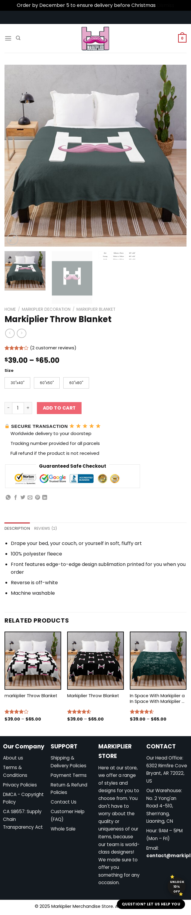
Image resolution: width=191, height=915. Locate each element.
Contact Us (63, 802)
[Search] (18, 38)
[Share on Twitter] (22, 498)
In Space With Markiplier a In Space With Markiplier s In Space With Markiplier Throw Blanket (157, 699)
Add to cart (59, 408)
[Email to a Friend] (30, 498)
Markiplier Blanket (95, 309)
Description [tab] (17, 529)
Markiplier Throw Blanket (93, 696)
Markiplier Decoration (46, 309)
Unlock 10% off (177, 887)
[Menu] (8, 38)
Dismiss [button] (165, 5)
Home (10, 309)
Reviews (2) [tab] (45, 529)
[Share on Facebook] (15, 498)
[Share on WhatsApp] (8, 498)
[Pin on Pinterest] (37, 498)
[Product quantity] (18, 409)
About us (13, 758)
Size (8, 371)
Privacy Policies (20, 785)
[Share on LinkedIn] (44, 498)
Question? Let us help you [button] (151, 904)
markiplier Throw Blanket (30, 696)
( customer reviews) (53, 348)
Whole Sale (63, 829)
